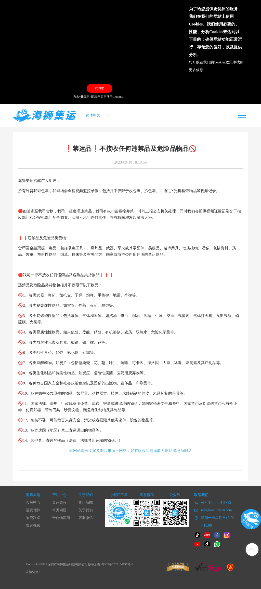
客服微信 (86, 518)
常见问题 (59, 510)
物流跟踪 (33, 518)
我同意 (99, 88)
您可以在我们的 (201, 62)
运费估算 (33, 510)
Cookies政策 (223, 62)
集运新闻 (86, 502)
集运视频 (33, 525)
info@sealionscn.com (216, 510)
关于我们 (86, 510)
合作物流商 (61, 518)
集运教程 (59, 502)
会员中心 (33, 502)
